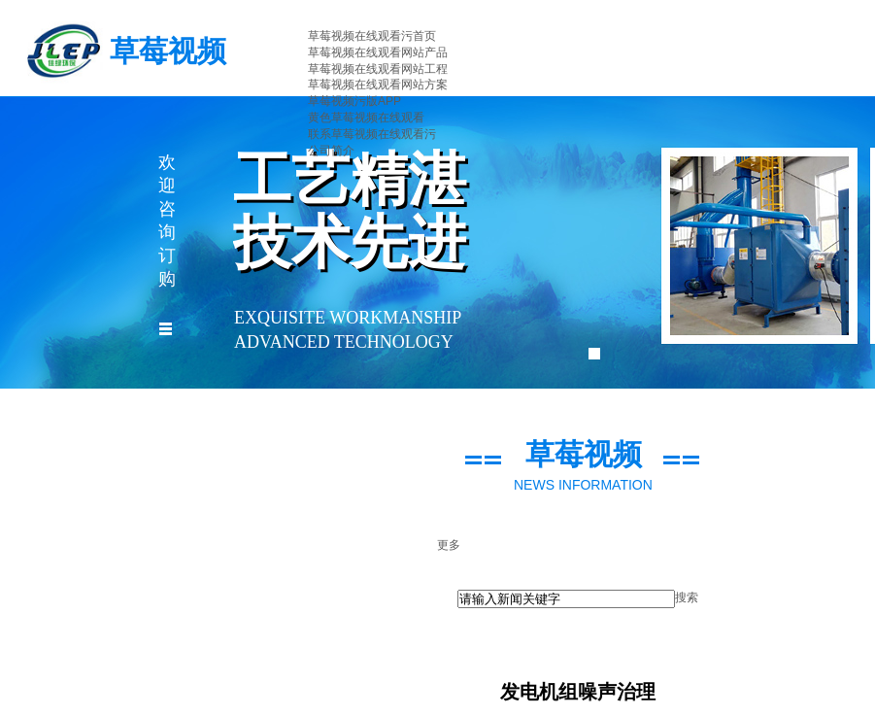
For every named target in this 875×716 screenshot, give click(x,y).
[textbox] (566, 599)
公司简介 (331, 150)
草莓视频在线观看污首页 (372, 36)
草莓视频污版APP (354, 101)
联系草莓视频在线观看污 (372, 134)
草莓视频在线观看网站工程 (378, 69)
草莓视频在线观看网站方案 (378, 84)
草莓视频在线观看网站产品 (378, 52)
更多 (448, 545)
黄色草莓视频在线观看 (366, 117)
